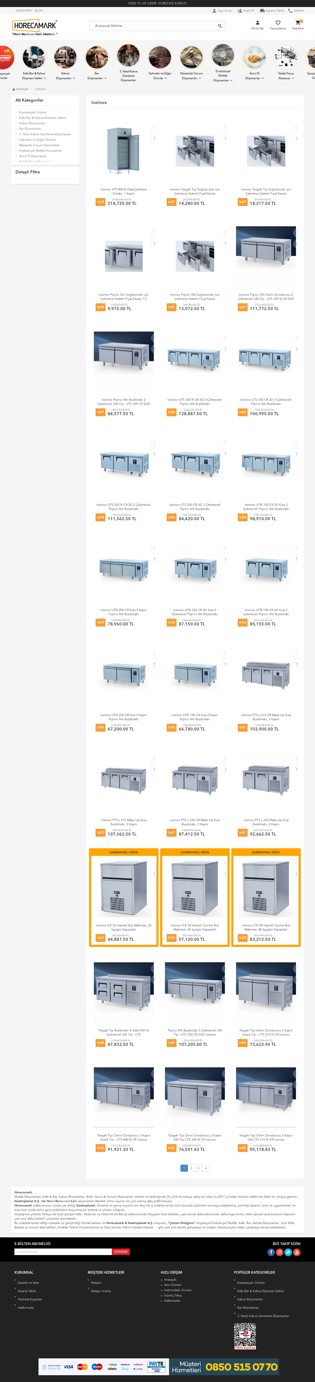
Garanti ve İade (28, 1279)
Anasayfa (20, 89)
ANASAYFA (24, 10)
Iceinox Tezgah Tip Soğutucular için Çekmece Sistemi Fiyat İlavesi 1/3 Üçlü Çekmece (266, 193)
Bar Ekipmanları (97, 62)
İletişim (296, 10)
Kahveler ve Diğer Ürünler (160, 62)
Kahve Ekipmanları (65, 62)
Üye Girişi (222, 10)
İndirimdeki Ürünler (178, 1290)
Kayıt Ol (245, 10)
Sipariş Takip (173, 1295)
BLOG (39, 10)
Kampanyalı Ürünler (33, 112)
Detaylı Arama (101, 1285)
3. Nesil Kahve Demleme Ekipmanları (128, 62)
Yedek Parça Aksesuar (286, 62)
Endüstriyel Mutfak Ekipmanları (223, 62)
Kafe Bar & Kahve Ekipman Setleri (34, 62)
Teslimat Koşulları (30, 1290)
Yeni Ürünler (172, 1285)
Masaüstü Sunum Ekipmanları (191, 62)
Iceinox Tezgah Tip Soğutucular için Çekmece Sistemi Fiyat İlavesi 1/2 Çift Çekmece (195, 193)
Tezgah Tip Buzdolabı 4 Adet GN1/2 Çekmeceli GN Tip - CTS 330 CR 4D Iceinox (123, 1034)
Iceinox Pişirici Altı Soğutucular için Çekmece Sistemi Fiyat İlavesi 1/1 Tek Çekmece (124, 299)
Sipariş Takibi (272, 10)
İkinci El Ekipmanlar (254, 62)
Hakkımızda (26, 1295)
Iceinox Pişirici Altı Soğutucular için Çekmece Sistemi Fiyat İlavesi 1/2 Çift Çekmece (195, 299)
